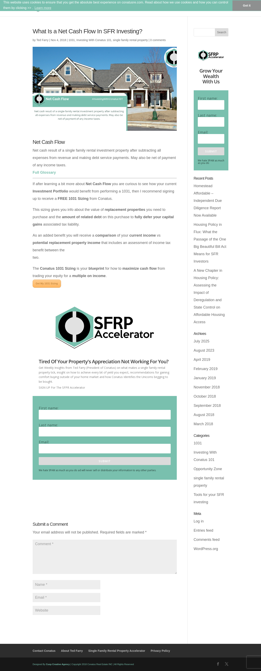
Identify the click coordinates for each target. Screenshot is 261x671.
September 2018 (207, 406)
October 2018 (205, 396)
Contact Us (220, 8)
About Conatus (169, 8)
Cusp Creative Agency (58, 664)
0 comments (158, 40)
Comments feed (207, 540)
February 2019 (206, 369)
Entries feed (203, 530)
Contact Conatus (44, 650)
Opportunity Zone (208, 469)
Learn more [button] (42, 8)
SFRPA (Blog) (198, 8)
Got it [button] (247, 5)
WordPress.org (206, 549)
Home (150, 8)
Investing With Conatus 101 (93, 40)
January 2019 (205, 378)
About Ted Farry (72, 650)
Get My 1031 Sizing (47, 283)
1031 (72, 40)
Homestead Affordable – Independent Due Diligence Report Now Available (208, 200)
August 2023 (204, 350)
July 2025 (201, 341)
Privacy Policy (160, 650)
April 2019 (202, 360)
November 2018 (207, 387)
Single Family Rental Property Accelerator (116, 650)
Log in (199, 521)
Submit (105, 461)
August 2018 (204, 415)
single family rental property (130, 40)
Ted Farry (42, 40)
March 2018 (203, 424)
